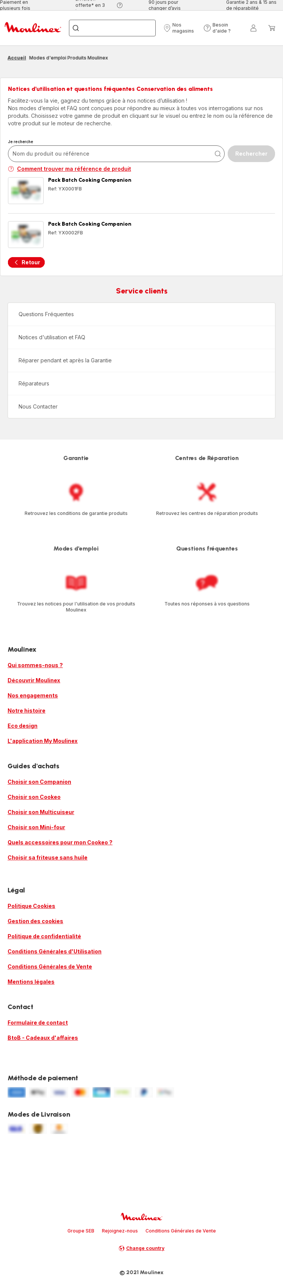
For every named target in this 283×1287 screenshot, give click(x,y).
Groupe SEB (80, 1231)
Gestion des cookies (35, 921)
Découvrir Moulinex (34, 680)
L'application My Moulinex (43, 741)
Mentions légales (31, 981)
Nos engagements (33, 695)
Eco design (23, 725)
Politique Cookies (31, 906)
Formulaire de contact (38, 1022)
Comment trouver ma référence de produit (69, 168)
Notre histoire (26, 710)
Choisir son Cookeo (34, 797)
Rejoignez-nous (120, 1231)
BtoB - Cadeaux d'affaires (43, 1037)
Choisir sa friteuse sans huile (48, 857)
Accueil (17, 58)
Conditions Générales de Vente (50, 966)
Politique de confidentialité (44, 936)
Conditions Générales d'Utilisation (55, 951)
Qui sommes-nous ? (35, 665)
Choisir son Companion (39, 781)
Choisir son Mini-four (36, 827)
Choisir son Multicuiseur (41, 812)
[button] (181, 28)
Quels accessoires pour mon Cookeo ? (60, 842)
